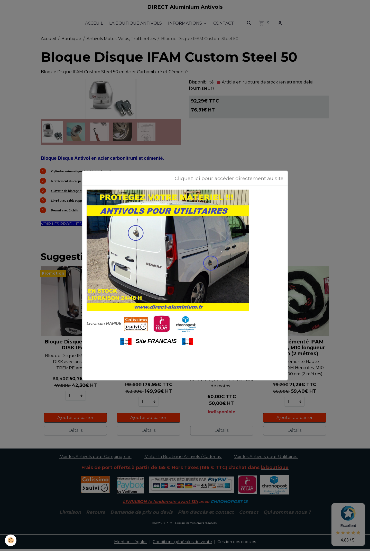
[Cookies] (11, 540)
